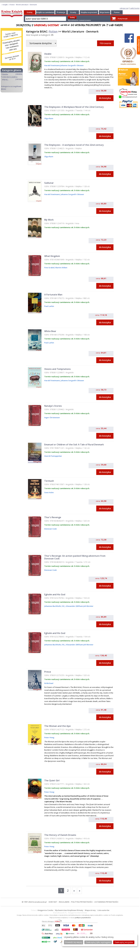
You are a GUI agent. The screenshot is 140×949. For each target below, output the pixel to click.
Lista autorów (103, 910)
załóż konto (134, 8)
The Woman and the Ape (57, 725)
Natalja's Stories (53, 405)
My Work (49, 219)
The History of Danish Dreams (60, 834)
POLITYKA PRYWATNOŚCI (82, 902)
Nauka (5, 74)
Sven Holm (49, 492)
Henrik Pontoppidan (53, 456)
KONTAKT (53, 902)
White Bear (50, 331)
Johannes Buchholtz (52, 606)
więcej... (5, 79)
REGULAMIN (64, 902)
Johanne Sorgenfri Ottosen (72, 65)
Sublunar (49, 182)
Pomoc (117, 12)
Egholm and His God (54, 594)
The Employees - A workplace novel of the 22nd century (74, 144)
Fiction (53, 31)
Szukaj (29, 12)
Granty (73, 12)
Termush (49, 480)
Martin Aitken (61, 267)
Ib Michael (48, 683)
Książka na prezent (89, 12)
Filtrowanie (105, 43)
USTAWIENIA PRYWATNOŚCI (106, 902)
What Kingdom (52, 256)
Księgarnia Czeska (45, 910)
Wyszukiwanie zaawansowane (79, 20)
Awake (47, 53)
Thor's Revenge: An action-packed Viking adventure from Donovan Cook (74, 557)
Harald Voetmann (52, 65)
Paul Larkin (49, 306)
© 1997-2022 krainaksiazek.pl (34, 902)
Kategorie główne (11, 70)
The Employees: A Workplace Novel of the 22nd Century (74, 106)
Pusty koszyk (122, 18)
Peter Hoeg (49, 737)
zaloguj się (124, 8)
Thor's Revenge (52, 517)
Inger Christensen (52, 417)
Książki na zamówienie (46, 12)
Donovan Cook (50, 529)
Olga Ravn (48, 118)
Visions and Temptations (57, 369)
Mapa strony (90, 910)
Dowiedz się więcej (73, 942)
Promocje (61, 12)
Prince (47, 671)
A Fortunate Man (53, 294)
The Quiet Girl (51, 780)
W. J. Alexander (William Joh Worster (77, 606)
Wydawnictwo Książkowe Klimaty (69, 910)
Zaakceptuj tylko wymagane (98, 942)
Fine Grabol (49, 267)
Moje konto (105, 12)
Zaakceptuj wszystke (124, 942)
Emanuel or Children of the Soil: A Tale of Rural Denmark (74, 444)
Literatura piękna (9, 77)
